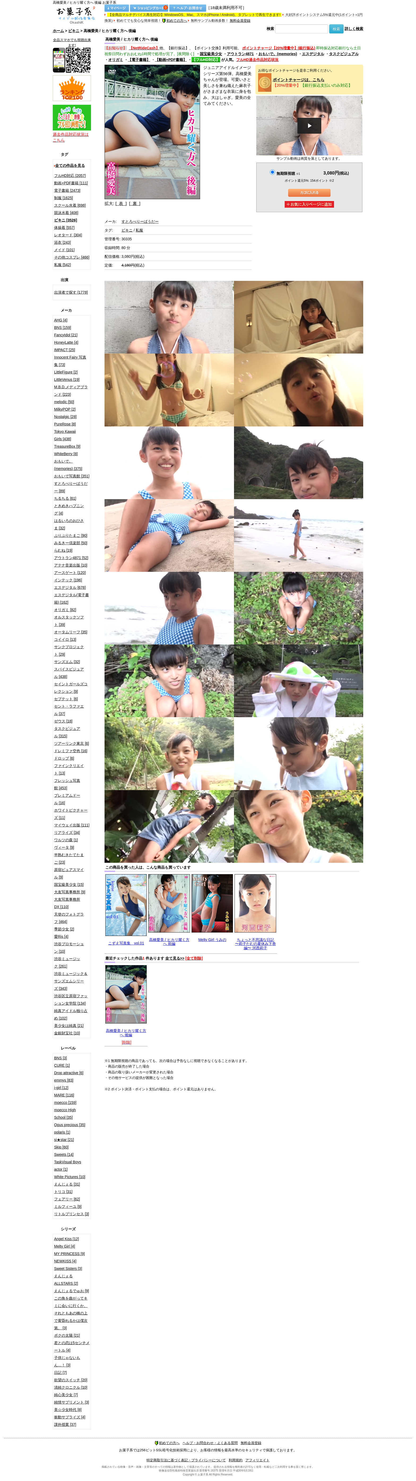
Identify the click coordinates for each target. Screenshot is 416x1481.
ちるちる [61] (65, 498)
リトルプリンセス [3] (71, 1214)
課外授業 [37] (65, 1424)
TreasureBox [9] (67, 446)
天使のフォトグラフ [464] (69, 918)
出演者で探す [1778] (71, 292)
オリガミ (115, 60)
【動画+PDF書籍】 (171, 60)
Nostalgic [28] (65, 417)
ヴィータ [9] (64, 847)
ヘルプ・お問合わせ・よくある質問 (210, 1443)
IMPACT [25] (64, 350)
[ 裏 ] (134, 203)
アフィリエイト (257, 1460)
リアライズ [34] (67, 832)
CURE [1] (62, 1065)
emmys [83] (63, 1080)
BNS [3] (60, 1058)
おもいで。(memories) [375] (68, 465)
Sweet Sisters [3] (68, 1268)
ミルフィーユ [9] (67, 1206)
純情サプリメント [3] (71, 1402)
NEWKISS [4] (65, 1261)
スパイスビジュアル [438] (69, 673)
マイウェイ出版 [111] (71, 825)
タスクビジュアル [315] (67, 732)
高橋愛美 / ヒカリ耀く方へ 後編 (126, 1033)
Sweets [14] (63, 1154)
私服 (139, 230)
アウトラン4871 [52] (71, 558)
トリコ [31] (63, 1192)
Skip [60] (61, 1147)
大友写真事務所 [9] (69, 892)
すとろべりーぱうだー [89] (71, 487)
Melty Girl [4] (64, 1246)
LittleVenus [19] (67, 379)
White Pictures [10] (69, 1177)
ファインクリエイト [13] (69, 769)
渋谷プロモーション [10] (69, 947)
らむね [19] (63, 550)
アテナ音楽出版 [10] (70, 565)
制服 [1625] (63, 198)
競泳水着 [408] (66, 213)
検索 (270, 29)
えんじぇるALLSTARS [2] (66, 1280)
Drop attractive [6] (69, 1073)
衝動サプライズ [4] (69, 1417)
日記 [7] (60, 1372)
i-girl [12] (61, 1088)
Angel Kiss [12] (66, 1239)
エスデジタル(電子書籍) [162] (71, 598)
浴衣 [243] (62, 242)
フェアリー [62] (67, 1199)
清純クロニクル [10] (70, 1387)
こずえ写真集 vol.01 (126, 943)
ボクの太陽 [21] (67, 1335)
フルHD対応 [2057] (70, 175)
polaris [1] (62, 1132)
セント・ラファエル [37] (69, 710)
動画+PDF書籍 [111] (71, 183)
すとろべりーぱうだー (140, 221)
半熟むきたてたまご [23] (69, 858)
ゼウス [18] (63, 721)
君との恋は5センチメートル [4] (72, 1346)
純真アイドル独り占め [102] (71, 1014)
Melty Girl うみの (212, 940)
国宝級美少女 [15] (69, 884)
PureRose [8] (65, 424)
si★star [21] (64, 1140)
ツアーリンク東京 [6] (71, 743)
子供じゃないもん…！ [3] (67, 1361)
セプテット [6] (66, 699)
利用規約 (235, 1460)
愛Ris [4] (61, 936)
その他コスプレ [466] (71, 257)
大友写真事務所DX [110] (67, 903)
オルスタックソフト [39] (69, 621)
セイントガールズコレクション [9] (71, 688)
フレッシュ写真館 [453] (67, 784)
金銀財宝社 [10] (67, 1033)
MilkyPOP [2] (65, 409)
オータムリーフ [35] (70, 632)
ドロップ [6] (64, 758)
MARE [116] (64, 1095)
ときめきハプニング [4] (69, 509)
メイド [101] (64, 250)
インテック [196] (68, 580)
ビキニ (73, 31)
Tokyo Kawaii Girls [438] (65, 435)
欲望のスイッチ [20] (70, 1380)
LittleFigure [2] (66, 372)
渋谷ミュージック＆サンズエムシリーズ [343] (71, 981)
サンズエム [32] (67, 662)
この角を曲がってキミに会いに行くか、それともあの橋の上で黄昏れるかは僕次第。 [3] (71, 1313)
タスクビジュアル (344, 54)
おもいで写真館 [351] (71, 476)
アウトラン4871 (240, 54)
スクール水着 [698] (70, 205)
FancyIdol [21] (65, 335)
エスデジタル (313, 54)
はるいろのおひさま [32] (69, 524)
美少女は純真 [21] (69, 1025)
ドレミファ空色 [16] (70, 751)
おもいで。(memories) (277, 54)
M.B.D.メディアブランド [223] (71, 391)
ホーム (58, 31)
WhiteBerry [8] (66, 454)
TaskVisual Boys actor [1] (67, 1165)
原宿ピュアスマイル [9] (69, 873)
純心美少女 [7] (66, 1395)
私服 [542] (62, 265)
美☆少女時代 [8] (67, 1410)
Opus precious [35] (69, 1125)
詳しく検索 (354, 29)
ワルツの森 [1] (66, 840)
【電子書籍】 (139, 60)
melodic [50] (64, 402)
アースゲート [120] (70, 572)
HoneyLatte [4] (66, 342)
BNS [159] (62, 327)
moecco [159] (65, 1102)
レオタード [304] (68, 235)
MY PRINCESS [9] (69, 1254)
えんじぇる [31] (67, 1184)
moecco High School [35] (65, 1114)
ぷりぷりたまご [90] (70, 535)
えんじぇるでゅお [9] (71, 1291)
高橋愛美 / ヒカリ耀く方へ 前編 (169, 942)
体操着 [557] (64, 227)
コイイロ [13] (65, 639)
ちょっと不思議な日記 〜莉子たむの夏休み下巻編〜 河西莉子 (255, 944)
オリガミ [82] (65, 610)
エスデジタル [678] (70, 587)
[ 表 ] (121, 203)
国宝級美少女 (211, 54)
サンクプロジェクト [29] (69, 650)
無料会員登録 (240, 21)
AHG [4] (60, 320)
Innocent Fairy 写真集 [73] (70, 361)
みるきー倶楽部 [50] (70, 543)
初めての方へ (174, 21)
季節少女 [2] (64, 929)
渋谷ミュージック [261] (67, 962)
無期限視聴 (288, 173)
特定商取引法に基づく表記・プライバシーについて (186, 1460)
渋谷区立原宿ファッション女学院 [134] (71, 999)
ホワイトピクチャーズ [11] (71, 814)
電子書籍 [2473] (67, 190)
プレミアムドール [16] (67, 799)
